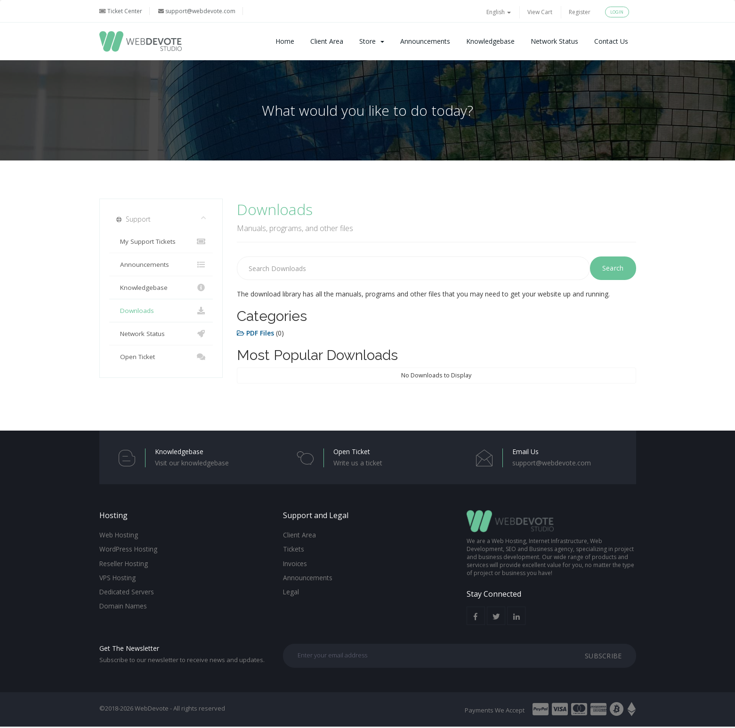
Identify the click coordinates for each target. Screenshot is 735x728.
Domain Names (122, 603)
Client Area (326, 41)
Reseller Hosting (123, 562)
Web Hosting (118, 534)
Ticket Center (120, 11)
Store (371, 41)
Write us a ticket (357, 462)
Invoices (295, 562)
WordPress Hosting (127, 548)
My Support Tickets (161, 241)
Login (617, 12)
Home (284, 41)
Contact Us (611, 41)
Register (579, 12)
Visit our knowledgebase (192, 462)
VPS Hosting (117, 576)
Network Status (554, 41)
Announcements (425, 41)
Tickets (293, 548)
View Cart (539, 12)
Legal (291, 589)
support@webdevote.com (196, 11)
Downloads (161, 310)
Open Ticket (161, 356)
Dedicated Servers (126, 589)
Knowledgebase (490, 41)
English (498, 12)
